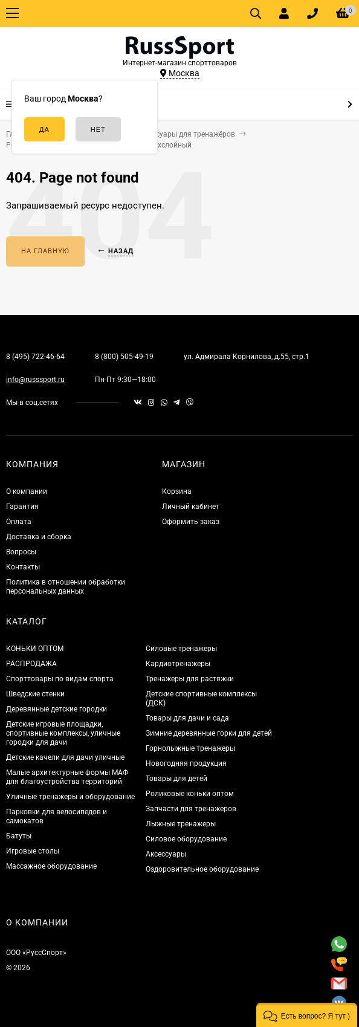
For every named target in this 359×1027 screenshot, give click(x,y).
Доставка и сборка (38, 537)
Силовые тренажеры (181, 648)
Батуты (18, 836)
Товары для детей (176, 778)
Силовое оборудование (186, 839)
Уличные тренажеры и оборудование (70, 796)
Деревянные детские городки (56, 709)
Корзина (177, 491)
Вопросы (21, 552)
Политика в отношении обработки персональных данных (65, 586)
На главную (45, 251)
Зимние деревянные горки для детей (209, 733)
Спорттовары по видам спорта (60, 679)
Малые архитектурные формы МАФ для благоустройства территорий (67, 777)
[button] (306, 1015)
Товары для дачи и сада (187, 718)
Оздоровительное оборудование (202, 869)
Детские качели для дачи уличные (65, 757)
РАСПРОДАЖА (31, 663)
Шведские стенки (35, 694)
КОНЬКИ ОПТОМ (34, 648)
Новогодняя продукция (186, 763)
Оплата (18, 521)
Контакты (23, 567)
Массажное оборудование (51, 866)
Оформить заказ (190, 521)
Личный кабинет (190, 506)
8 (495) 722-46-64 (35, 356)
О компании (26, 491)
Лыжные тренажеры (181, 824)
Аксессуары (166, 854)
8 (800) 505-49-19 (124, 356)
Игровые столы (32, 851)
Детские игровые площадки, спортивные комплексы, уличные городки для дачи (63, 733)
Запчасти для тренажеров (191, 809)
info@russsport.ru (35, 379)
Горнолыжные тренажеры (190, 748)
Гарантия (22, 506)
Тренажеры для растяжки (190, 679)
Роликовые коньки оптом (190, 793)
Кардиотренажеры (178, 663)
